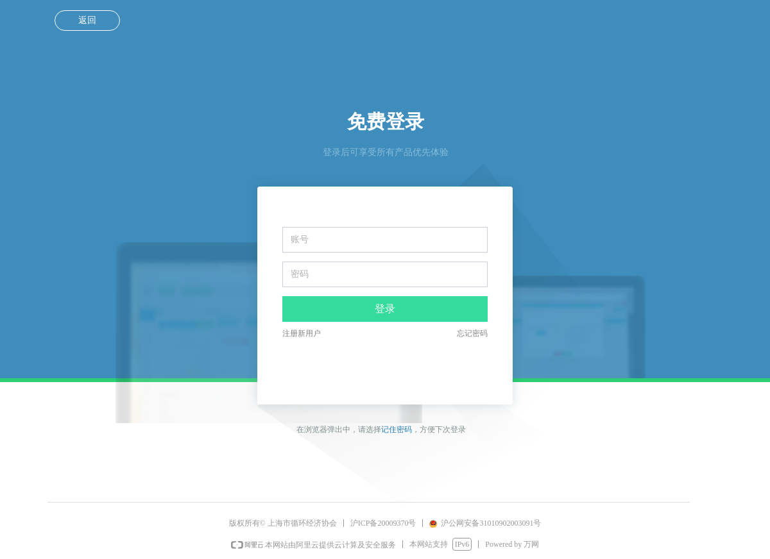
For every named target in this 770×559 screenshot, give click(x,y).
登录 (385, 308)
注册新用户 (301, 333)
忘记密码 (472, 333)
